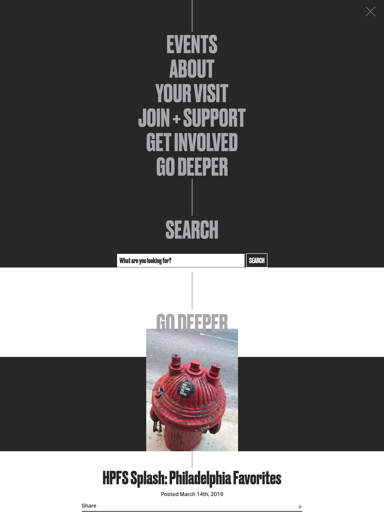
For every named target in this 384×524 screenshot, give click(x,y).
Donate (341, 12)
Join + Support (192, 118)
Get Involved (192, 142)
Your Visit (192, 93)
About (192, 69)
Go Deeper (192, 167)
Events (192, 44)
